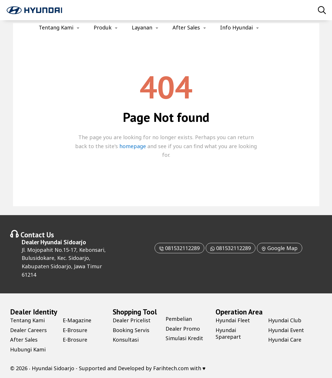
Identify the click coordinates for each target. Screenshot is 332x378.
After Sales (186, 27)
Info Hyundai (236, 27)
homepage (132, 146)
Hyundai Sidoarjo (63, 242)
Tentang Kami (56, 27)
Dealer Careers (28, 330)
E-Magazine (77, 320)
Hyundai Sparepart (228, 333)
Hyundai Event (286, 330)
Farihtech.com (171, 368)
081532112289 (179, 248)
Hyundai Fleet (233, 320)
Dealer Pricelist (132, 320)
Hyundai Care (284, 339)
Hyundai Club (284, 320)
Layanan (142, 27)
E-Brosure (75, 330)
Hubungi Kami (28, 349)
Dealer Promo (183, 328)
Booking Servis (131, 330)
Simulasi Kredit (184, 338)
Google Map (279, 248)
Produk (103, 27)
